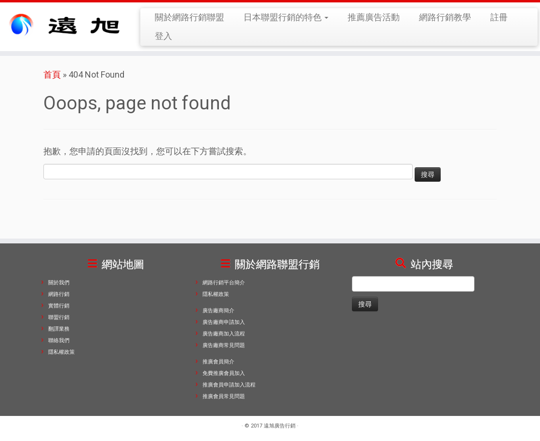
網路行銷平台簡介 (223, 283)
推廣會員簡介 (218, 362)
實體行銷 (58, 306)
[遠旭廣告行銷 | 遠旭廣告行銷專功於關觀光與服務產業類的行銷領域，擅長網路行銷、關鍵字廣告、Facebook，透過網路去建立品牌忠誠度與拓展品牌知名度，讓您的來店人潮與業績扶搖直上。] (63, 24)
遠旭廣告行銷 (280, 426)
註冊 (499, 17)
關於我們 (58, 283)
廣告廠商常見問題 (223, 345)
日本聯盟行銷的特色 (285, 17)
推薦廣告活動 (374, 17)
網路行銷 (58, 294)
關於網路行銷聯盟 (189, 17)
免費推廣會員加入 (223, 373)
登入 (163, 36)
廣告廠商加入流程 (223, 334)
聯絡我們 (58, 340)
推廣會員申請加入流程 (229, 385)
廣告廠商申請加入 (223, 322)
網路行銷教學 (445, 17)
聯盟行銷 (58, 317)
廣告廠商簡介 (218, 310)
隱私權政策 (61, 352)
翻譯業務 (58, 329)
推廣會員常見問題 (223, 396)
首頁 (52, 74)
